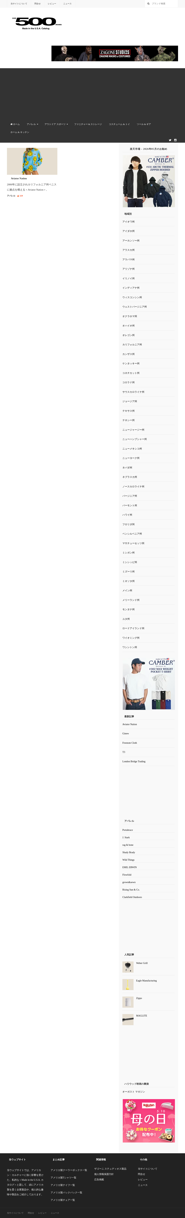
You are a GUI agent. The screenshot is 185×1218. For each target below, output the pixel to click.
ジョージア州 (129, 401)
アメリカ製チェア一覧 (63, 1200)
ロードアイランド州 (133, 628)
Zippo (139, 998)
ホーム (15, 124)
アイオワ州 (128, 221)
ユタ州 (126, 619)
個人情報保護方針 (104, 1174)
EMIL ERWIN (129, 867)
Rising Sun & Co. (131, 889)
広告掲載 (99, 1179)
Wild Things (128, 860)
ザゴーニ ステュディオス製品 (110, 1168)
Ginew (125, 733)
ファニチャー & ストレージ (88, 124)
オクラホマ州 (129, 316)
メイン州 (127, 590)
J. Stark (126, 837)
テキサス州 (128, 411)
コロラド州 (128, 382)
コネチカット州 (130, 373)
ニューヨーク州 (130, 458)
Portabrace (127, 830)
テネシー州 (128, 420)
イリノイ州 (128, 278)
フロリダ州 (128, 524)
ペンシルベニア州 (132, 533)
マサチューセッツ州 (133, 543)
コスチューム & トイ (119, 124)
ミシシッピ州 (129, 562)
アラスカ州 (128, 250)
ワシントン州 (129, 647)
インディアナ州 (130, 288)
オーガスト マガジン (133, 1091)
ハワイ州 (127, 515)
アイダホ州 (128, 231)
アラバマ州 (128, 259)
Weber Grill (142, 963)
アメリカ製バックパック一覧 (66, 1192)
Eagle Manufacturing (146, 980)
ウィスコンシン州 (132, 297)
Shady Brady (128, 852)
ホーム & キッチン (19, 132)
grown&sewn (128, 882)
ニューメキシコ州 (132, 448)
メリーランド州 (130, 600)
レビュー (52, 3)
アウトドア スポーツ (55, 124)
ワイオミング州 (130, 638)
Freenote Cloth (129, 743)
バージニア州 (129, 496)
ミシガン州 (128, 552)
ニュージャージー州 (133, 430)
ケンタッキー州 (130, 363)
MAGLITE (141, 1015)
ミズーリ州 (128, 571)
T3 (123, 752)
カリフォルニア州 (132, 344)
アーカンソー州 (130, 240)
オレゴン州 (128, 335)
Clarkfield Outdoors (132, 897)
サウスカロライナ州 (133, 392)
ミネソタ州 (128, 581)
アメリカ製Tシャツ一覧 (64, 1177)
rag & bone (127, 845)
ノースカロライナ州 (133, 486)
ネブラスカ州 (129, 477)
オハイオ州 (128, 325)
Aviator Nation (19, 178)
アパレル (31, 124)
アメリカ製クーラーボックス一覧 (69, 1170)
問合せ (37, 3)
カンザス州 (128, 354)
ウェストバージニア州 (134, 306)
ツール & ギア (144, 124)
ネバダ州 (127, 467)
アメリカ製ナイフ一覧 (63, 1185)
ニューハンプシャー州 (134, 439)
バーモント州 (129, 505)
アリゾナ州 (128, 269)
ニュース (67, 3)
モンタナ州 (128, 609)
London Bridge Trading (133, 761)
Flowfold (126, 874)
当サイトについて (19, 3)
